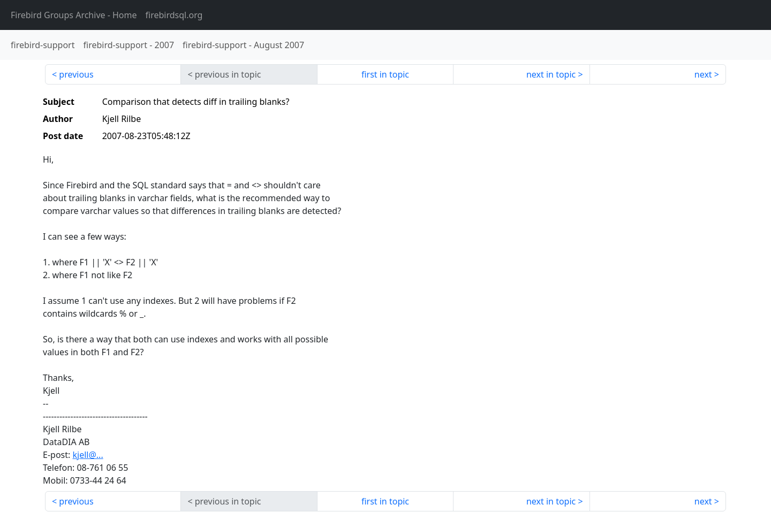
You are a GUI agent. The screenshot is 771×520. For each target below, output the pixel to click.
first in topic (385, 74)
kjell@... (87, 455)
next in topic (551, 74)
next (703, 74)
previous (76, 74)
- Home (74, 15)
